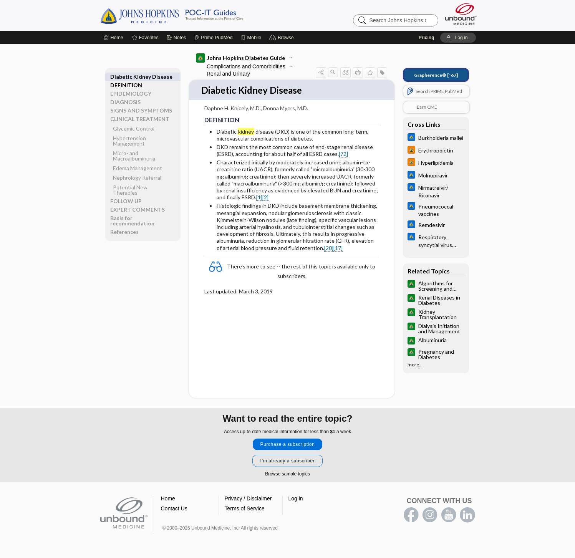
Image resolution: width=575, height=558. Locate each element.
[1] (259, 197)
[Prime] (213, 37)
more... (415, 365)
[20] (328, 248)
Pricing (426, 37)
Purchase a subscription (287, 445)
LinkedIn (467, 515)
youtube (448, 515)
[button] (282, 37)
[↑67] (436, 75)
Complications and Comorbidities (246, 66)
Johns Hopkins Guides (195, 15)
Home (168, 499)
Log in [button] (295, 499)
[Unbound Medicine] (461, 14)
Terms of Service (245, 509)
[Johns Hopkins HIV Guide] (436, 150)
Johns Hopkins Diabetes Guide (240, 58)
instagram (429, 515)
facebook (411, 515)
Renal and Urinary (228, 74)
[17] (338, 248)
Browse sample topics (287, 474)
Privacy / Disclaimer (248, 499)
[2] (265, 197)
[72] (343, 154)
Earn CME (427, 107)
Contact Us (174, 509)
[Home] (113, 37)
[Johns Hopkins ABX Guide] (436, 138)
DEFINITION (126, 76)
